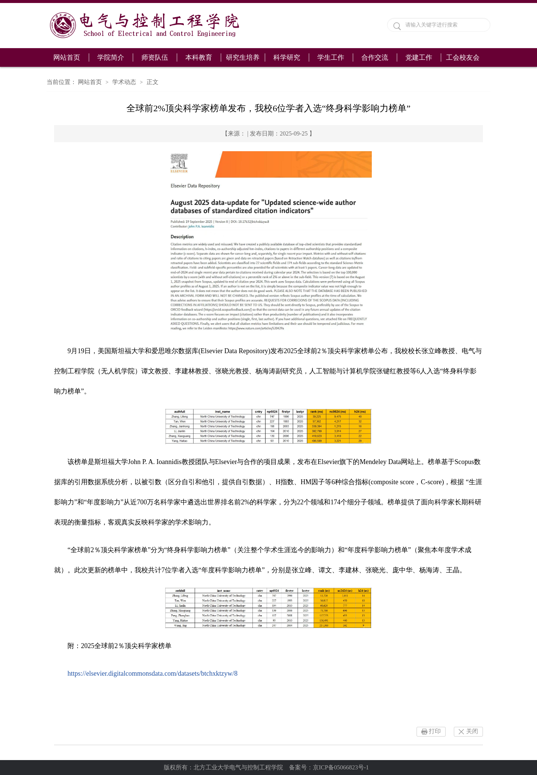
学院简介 (110, 57)
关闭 (472, 731)
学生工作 (330, 57)
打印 (435, 731)
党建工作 (418, 57)
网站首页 (66, 57)
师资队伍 (154, 57)
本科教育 (198, 57)
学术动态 (124, 82)
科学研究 (286, 57)
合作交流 (374, 57)
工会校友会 (463, 57)
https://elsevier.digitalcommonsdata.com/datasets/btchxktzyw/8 (152, 673)
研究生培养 (243, 57)
